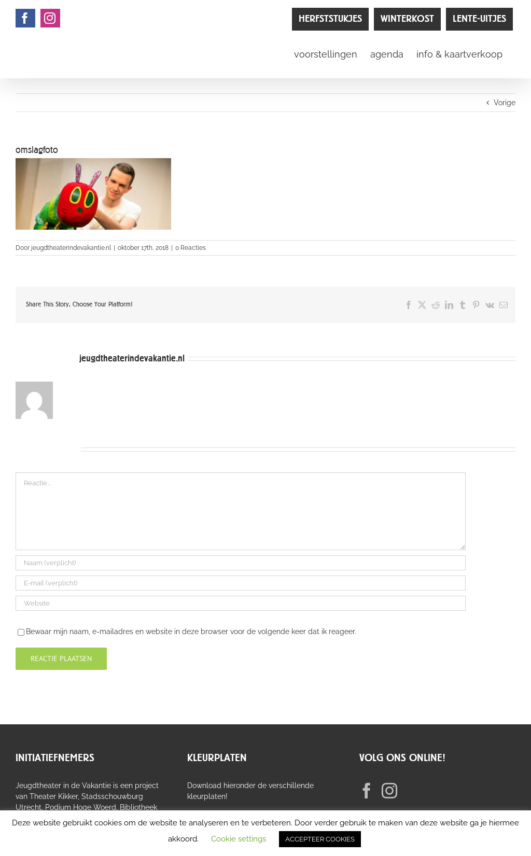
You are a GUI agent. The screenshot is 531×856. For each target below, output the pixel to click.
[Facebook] (366, 790)
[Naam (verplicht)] (241, 562)
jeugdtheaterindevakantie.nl (71, 247)
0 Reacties (190, 247)
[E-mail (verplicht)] (241, 583)
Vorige (504, 103)
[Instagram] (389, 790)
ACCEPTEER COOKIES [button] (320, 839)
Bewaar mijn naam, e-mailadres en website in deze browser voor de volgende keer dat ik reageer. (191, 631)
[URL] (241, 603)
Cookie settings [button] (238, 839)
